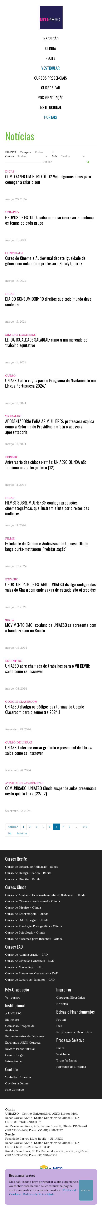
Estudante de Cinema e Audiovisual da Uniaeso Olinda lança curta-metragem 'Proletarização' (46, 546)
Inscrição (51, 38)
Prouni (61, 1019)
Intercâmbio (13, 1061)
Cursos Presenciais (50, 78)
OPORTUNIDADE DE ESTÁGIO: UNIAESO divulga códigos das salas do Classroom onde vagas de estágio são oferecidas (50, 587)
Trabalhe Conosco (18, 1077)
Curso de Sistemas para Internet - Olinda (34, 939)
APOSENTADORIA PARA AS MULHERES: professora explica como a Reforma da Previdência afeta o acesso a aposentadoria (49, 426)
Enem (60, 1048)
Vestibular (50, 68)
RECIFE (50, 58)
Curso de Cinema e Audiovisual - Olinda (32, 901)
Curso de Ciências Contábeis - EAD (29, 961)
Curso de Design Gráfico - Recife (28, 873)
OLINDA (50, 48)
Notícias (62, 1004)
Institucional (50, 107)
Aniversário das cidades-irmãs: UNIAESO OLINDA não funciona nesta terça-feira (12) (46, 465)
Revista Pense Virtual (20, 1049)
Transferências (66, 1060)
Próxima (22, 833)
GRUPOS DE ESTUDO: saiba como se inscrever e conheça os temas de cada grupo (49, 220)
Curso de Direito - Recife (23, 879)
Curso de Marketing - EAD (24, 967)
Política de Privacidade (38, 1194)
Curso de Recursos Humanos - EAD (30, 979)
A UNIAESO (13, 1013)
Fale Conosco (14, 1090)
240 (85, 826)
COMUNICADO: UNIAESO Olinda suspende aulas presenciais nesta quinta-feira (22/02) (50, 791)
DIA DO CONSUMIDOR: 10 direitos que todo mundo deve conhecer (48, 301)
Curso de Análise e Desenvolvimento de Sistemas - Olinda (45, 895)
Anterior (13, 826)
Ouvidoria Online (17, 1083)
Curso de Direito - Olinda (23, 907)
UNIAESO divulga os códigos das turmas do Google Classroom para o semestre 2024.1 (44, 709)
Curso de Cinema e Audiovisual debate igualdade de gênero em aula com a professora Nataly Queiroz (45, 261)
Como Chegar (15, 1055)
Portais (50, 117)
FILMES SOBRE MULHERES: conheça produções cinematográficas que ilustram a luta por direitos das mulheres (47, 508)
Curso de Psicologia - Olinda (25, 932)
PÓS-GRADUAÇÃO (50, 97)
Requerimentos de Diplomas (25, 1036)
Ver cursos (12, 997)
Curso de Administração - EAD (26, 954)
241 (9, 833)
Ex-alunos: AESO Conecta (22, 1042)
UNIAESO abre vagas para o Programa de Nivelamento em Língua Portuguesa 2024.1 (50, 383)
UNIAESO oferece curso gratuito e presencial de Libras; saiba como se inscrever (48, 750)
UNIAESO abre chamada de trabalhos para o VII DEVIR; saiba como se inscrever (47, 668)
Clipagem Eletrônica (70, 997)
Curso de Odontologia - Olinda (26, 920)
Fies (59, 1026)
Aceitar (86, 1190)
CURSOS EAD (50, 87)
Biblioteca (12, 1019)
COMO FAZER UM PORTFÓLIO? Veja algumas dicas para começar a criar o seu (48, 179)
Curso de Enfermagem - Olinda (26, 914)
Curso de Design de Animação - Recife (31, 867)
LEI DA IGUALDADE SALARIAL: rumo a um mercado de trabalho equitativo (46, 342)
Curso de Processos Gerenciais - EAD (31, 973)
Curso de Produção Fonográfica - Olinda (33, 926)
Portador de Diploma (71, 1067)
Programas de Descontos (74, 1032)
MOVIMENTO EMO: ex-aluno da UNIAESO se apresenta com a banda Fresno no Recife (50, 627)
